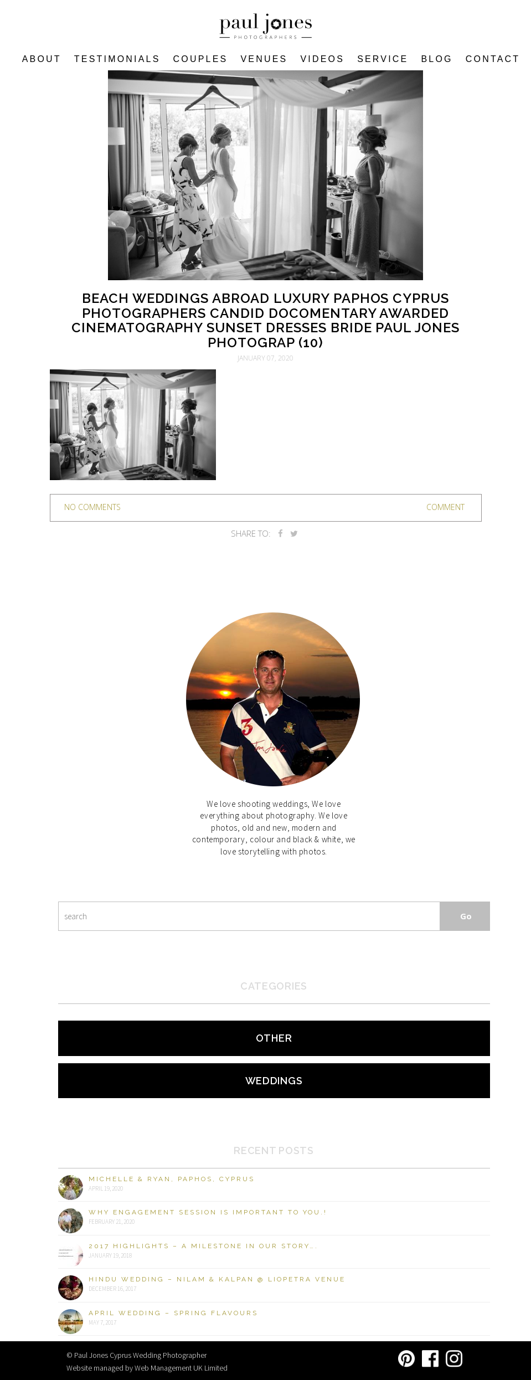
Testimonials (117, 59)
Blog (436, 59)
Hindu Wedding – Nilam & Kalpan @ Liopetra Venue (217, 1279)
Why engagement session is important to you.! (208, 1212)
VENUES (263, 59)
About (41, 59)
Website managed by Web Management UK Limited (147, 1368)
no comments (92, 507)
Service (382, 59)
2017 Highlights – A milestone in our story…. (203, 1246)
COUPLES (200, 59)
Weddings (274, 1081)
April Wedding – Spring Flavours (173, 1313)
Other (274, 1038)
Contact (493, 59)
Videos (322, 59)
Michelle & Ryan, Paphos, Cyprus (172, 1179)
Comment (445, 507)
